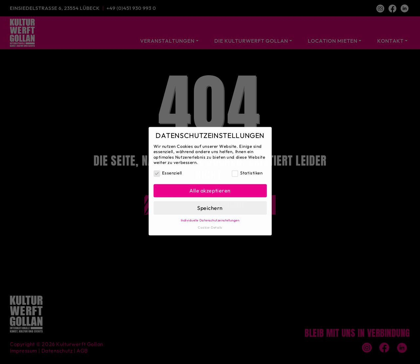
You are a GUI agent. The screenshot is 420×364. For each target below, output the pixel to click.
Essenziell (168, 170)
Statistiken (247, 170)
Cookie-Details (210, 224)
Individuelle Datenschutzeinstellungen (210, 218)
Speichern (210, 205)
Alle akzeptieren (210, 188)
